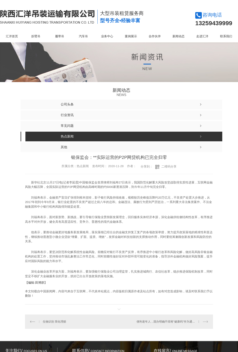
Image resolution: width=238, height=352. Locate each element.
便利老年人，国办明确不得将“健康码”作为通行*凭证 (169, 321)
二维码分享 (168, 166)
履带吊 (59, 36)
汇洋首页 (12, 36)
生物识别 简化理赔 (54, 321)
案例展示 (131, 36)
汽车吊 (83, 36)
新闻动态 (178, 36)
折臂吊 (35, 36)
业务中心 (107, 36)
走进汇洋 (202, 36)
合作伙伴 (155, 36)
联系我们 (226, 36)
